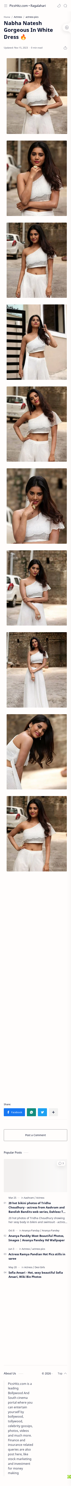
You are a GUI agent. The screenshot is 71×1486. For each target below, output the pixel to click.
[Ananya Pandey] (50, 1230)
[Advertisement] (35, 987)
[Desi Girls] (40, 1267)
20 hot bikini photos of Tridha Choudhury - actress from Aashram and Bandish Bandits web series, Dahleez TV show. (37, 1207)
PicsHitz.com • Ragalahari (27, 6)
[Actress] (40, 1197)
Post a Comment (35, 1135)
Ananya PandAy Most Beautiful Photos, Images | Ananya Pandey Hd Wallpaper (37, 1238)
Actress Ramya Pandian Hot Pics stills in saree (37, 1256)
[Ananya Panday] (31, 1230)
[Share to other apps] (53, 1112)
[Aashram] (30, 1197)
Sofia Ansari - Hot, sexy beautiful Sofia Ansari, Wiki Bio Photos (36, 1275)
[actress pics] (38, 1249)
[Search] (65, 6)
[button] (59, 6)
